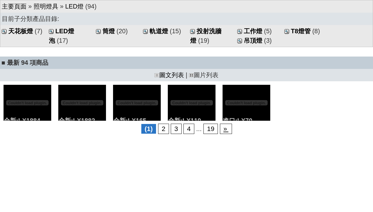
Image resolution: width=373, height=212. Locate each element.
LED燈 (74, 6)
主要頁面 (14, 6)
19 (210, 128)
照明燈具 (46, 6)
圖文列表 (169, 75)
